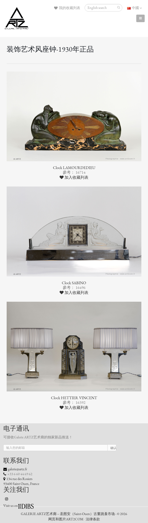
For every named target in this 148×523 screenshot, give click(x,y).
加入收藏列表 (74, 177)
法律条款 (93, 519)
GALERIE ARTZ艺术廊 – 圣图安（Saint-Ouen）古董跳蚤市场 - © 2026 (74, 514)
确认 (113, 448)
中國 (134, 8)
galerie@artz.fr (17, 469)
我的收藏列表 (67, 8)
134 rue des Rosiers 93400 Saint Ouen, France (21, 481)
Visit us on (10, 506)
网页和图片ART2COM (66, 519)
